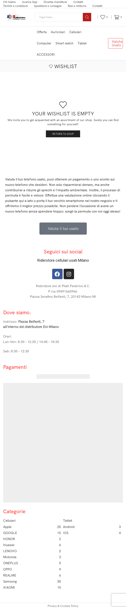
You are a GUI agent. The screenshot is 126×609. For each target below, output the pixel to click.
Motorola (32, 557)
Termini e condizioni (15, 6)
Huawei (32, 545)
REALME (32, 575)
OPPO (32, 569)
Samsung (32, 581)
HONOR (32, 539)
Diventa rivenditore (55, 2)
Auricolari (58, 32)
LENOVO (32, 551)
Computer (44, 43)
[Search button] (87, 17)
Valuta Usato (117, 43)
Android (92, 527)
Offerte (42, 32)
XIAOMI (32, 587)
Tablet (82, 43)
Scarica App (29, 2)
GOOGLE (32, 533)
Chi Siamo (9, 2)
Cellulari (75, 32)
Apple (32, 527)
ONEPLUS (32, 563)
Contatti (78, 2)
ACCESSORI (46, 54)
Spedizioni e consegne (48, 6)
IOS (92, 533)
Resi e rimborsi (77, 6)
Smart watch (64, 43)
